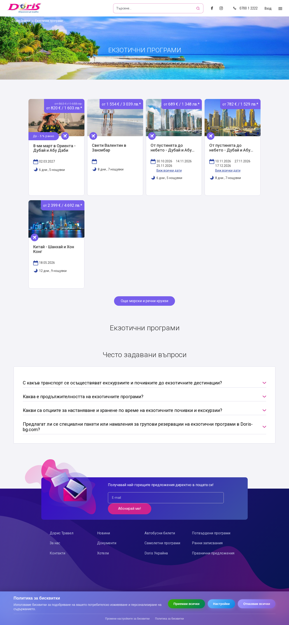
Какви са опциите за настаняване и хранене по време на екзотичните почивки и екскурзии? (122, 411)
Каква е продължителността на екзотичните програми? (83, 398)
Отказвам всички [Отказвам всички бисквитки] (256, 604)
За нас (55, 533)
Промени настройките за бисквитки (127, 618)
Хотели (103, 543)
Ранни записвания (207, 533)
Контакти (57, 543)
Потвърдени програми (211, 523)
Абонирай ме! (210, 499)
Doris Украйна (156, 543)
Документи (106, 533)
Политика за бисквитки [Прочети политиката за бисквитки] (169, 618)
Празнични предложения (213, 543)
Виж (56, 148)
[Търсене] (198, 8)
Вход (268, 8)
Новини (103, 523)
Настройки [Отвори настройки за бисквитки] (221, 604)
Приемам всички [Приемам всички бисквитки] (186, 604)
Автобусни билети (159, 523)
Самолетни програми (162, 533)
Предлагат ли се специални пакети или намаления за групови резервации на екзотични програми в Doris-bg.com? (138, 428)
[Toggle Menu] (280, 8)
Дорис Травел (20, 21)
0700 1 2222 (245, 8)
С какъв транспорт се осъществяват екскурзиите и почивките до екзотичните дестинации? (122, 384)
